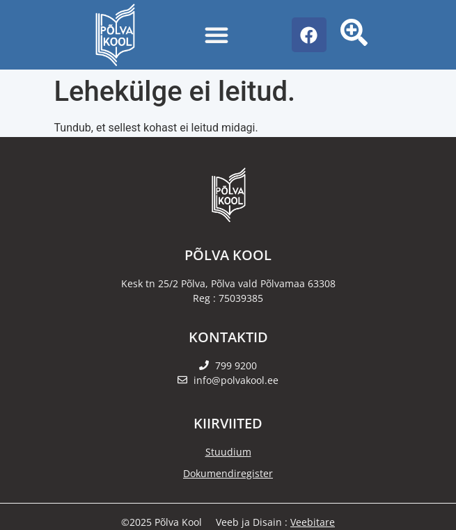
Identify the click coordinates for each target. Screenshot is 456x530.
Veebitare (312, 522)
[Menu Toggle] (216, 34)
